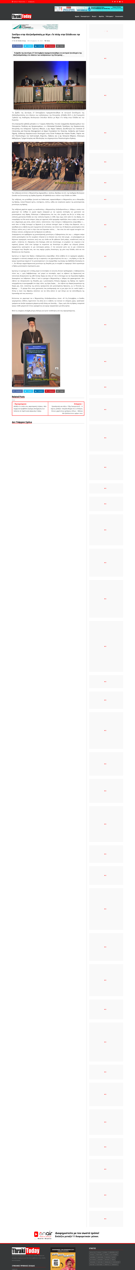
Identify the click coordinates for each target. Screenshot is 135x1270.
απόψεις (107, 1254)
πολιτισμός (99, 1264)
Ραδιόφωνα (109, 16)
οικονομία (93, 1262)
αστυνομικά (114, 1254)
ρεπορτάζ (107, 1264)
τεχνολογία (115, 1264)
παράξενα (100, 1262)
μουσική (107, 1259)
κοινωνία (100, 1259)
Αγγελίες (101, 16)
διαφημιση (93, 1257)
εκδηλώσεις (101, 1257)
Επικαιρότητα (85, 16)
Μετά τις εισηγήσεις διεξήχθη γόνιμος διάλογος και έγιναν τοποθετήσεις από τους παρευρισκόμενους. (43, 311)
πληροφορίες (116, 1262)
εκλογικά (108, 1257)
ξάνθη (113, 1259)
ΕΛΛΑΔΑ (99, 1252)
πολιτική (92, 1264)
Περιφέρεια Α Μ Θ (113, 1252)
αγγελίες (92, 1254)
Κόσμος (105, 1252)
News (48, 41)
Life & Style (93, 1252)
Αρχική (77, 16)
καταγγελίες (93, 1259)
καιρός (113, 1257)
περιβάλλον (108, 1262)
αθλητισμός (99, 1254)
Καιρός (94, 16)
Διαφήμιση (31, 2)
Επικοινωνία (119, 16)
